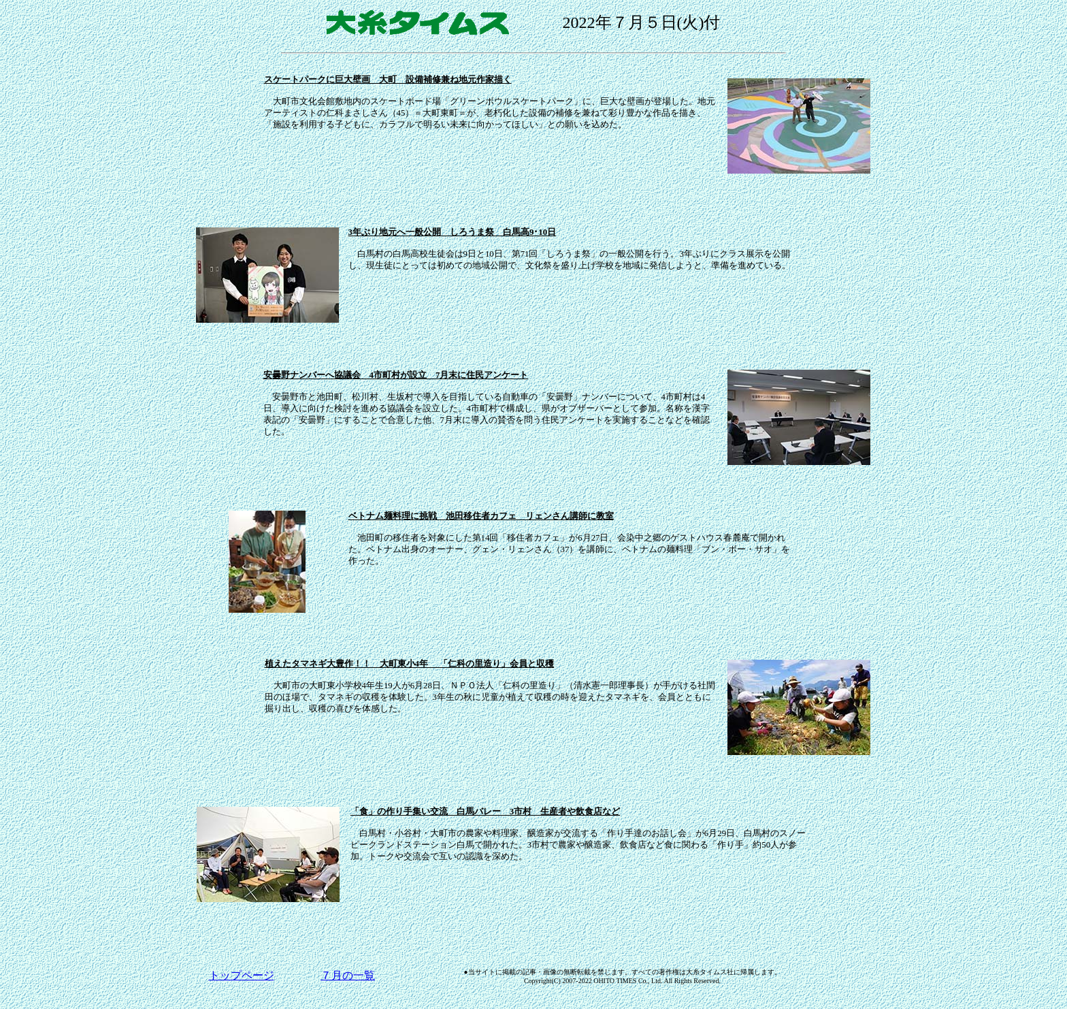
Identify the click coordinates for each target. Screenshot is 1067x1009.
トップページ (241, 975)
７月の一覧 (348, 975)
